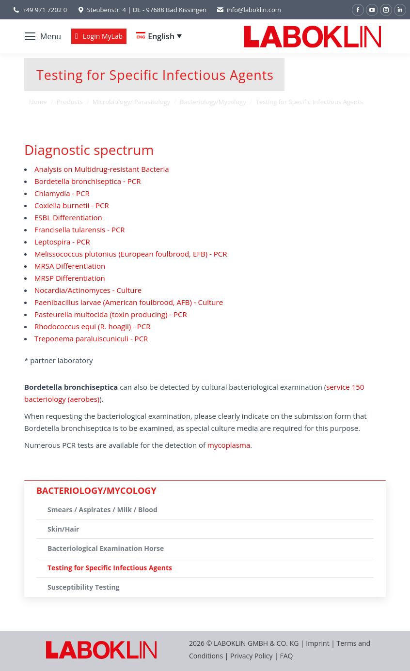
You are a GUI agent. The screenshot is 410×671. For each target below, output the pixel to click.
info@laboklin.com (248, 10)
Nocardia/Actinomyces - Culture (88, 290)
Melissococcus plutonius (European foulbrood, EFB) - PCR (130, 254)
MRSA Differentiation (69, 266)
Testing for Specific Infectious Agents (109, 567)
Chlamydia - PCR (62, 193)
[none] (159, 36)
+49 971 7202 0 (44, 9)
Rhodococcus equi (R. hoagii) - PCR (92, 326)
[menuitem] (159, 36)
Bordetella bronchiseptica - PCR (87, 181)
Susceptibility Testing (83, 587)
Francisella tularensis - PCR (79, 229)
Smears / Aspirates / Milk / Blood (102, 509)
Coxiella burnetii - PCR (71, 205)
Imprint (317, 643)
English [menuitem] (161, 36)
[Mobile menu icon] (43, 36)
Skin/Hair (63, 529)
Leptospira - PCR (62, 241)
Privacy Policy (251, 655)
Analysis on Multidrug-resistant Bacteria (101, 169)
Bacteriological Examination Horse (105, 548)
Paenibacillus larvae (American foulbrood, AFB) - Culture (128, 302)
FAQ (286, 655)
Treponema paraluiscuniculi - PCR (91, 338)
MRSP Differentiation (69, 278)
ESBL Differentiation (68, 217)
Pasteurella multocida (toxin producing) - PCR (110, 314)
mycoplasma (228, 445)
